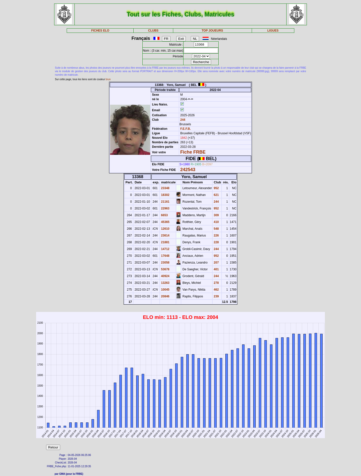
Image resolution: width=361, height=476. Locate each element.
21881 (164, 242)
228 (216, 242)
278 (216, 283)
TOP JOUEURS (212, 30)
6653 (164, 215)
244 (182, 120)
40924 (164, 276)
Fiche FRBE (193, 152)
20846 (164, 296)
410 (216, 222)
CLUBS (153, 30)
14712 (164, 249)
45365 (164, 222)
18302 (164, 195)
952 (216, 188)
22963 (164, 208)
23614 (164, 235)
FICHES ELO (100, 30)
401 (216, 269)
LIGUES (273, 30)
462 (216, 289)
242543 (187, 169)
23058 (164, 262)
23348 (164, 188)
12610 (164, 228)
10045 (164, 289)
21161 (164, 201)
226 (216, 235)
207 (216, 262)
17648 (164, 256)
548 (216, 228)
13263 (164, 283)
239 (216, 296)
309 (216, 215)
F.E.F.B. (185, 129)
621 (216, 195)
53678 (164, 269)
